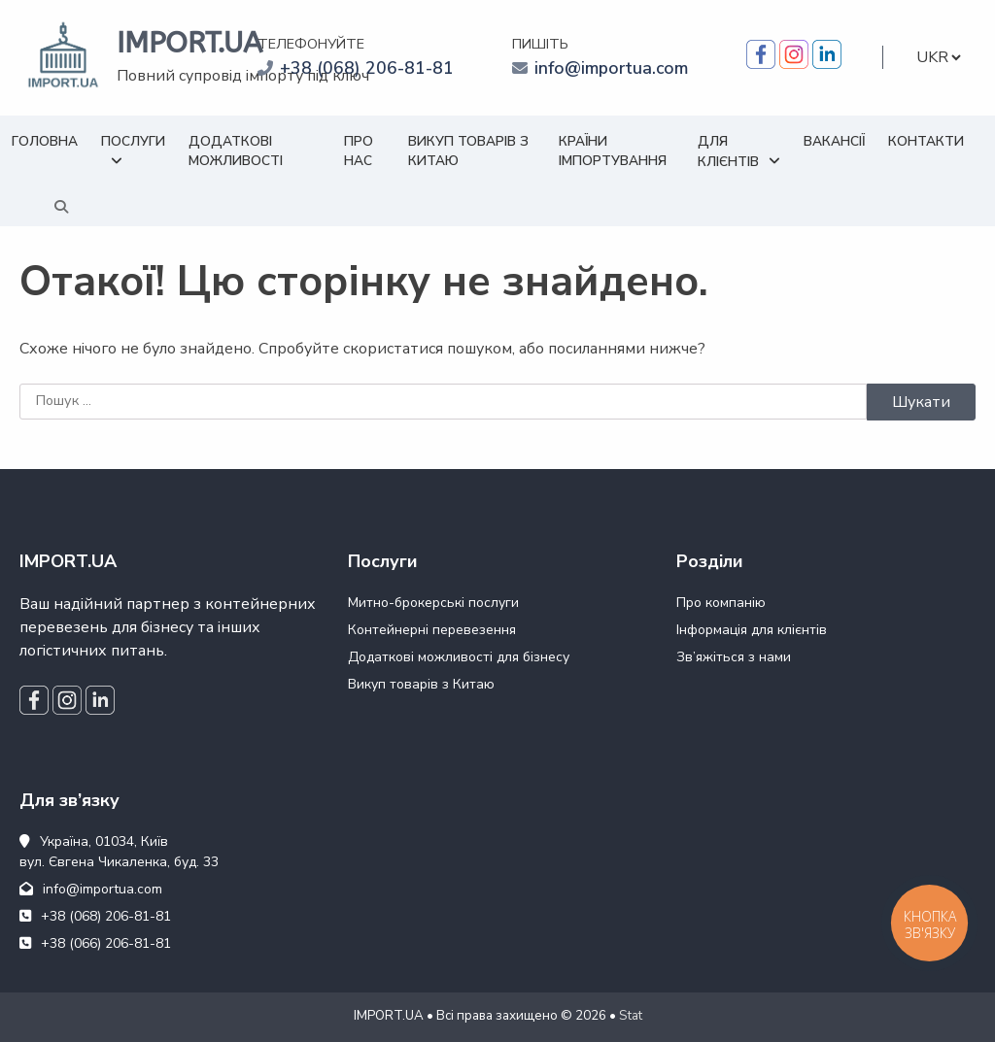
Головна (45, 141)
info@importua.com (611, 68)
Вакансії (834, 141)
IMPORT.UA (189, 42)
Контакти (926, 141)
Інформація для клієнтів (751, 630)
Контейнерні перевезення (432, 630)
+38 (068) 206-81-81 (367, 68)
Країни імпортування (613, 151)
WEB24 (354, 1026)
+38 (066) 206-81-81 (95, 943)
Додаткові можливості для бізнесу (458, 657)
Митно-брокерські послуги (433, 602)
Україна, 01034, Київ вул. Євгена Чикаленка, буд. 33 (119, 851)
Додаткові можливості (236, 151)
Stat (630, 1016)
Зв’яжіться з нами (733, 657)
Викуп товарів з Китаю (468, 151)
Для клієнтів (728, 151)
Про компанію (721, 602)
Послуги (133, 141)
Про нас (358, 151)
